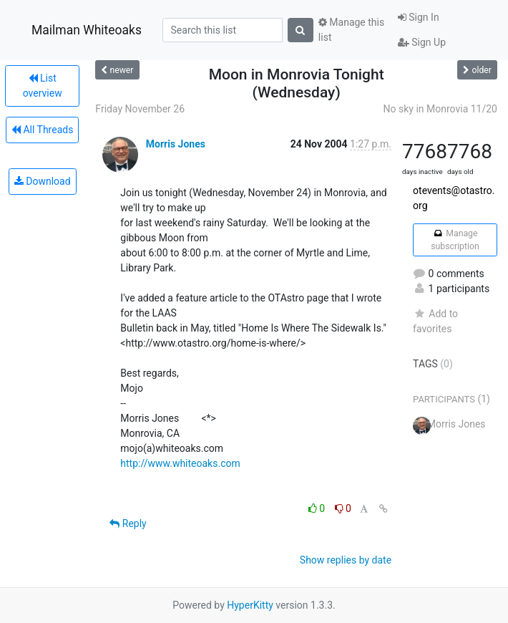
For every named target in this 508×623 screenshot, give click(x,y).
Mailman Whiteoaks (86, 30)
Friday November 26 (140, 109)
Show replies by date (345, 560)
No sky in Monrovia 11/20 (440, 109)
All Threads (42, 129)
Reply (127, 523)
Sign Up (422, 42)
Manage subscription (455, 239)
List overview (42, 85)
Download (42, 181)
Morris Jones (175, 144)
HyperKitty (250, 605)
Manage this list (351, 29)
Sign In (418, 17)
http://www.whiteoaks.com (180, 463)
